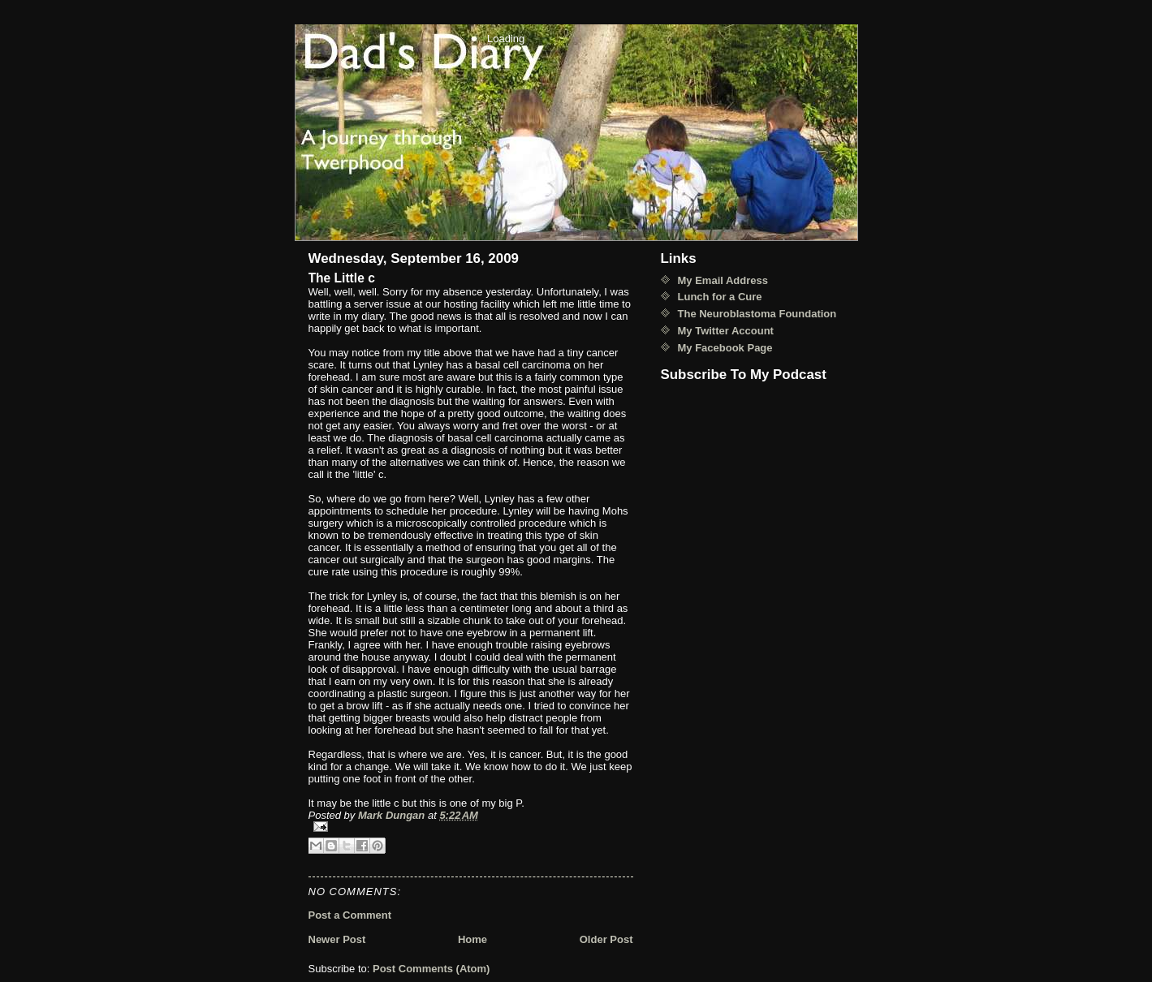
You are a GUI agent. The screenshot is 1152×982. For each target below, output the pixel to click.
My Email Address (723, 280)
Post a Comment (350, 915)
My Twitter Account (726, 331)
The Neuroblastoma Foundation (757, 314)
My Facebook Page (725, 348)
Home (472, 939)
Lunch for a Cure (720, 297)
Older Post (606, 939)
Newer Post (337, 939)
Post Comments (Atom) (431, 969)
